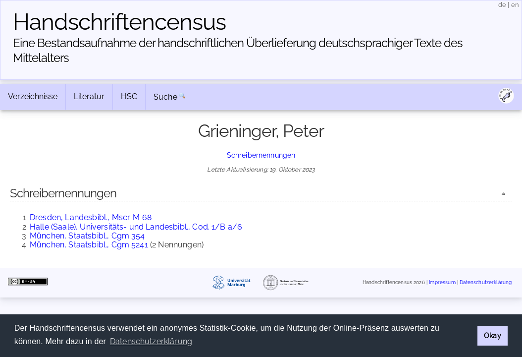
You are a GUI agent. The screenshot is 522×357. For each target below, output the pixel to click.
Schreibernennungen (261, 155)
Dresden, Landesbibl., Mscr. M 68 (91, 217)
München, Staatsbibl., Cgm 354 (87, 235)
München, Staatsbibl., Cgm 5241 (89, 244)
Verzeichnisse (32, 96)
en (515, 4)
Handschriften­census (119, 21)
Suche (165, 97)
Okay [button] (492, 335)
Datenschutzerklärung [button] (151, 341)
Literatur (89, 96)
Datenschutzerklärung (486, 282)
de (502, 4)
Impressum (442, 282)
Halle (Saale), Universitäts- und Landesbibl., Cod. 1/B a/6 (136, 227)
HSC (129, 96)
